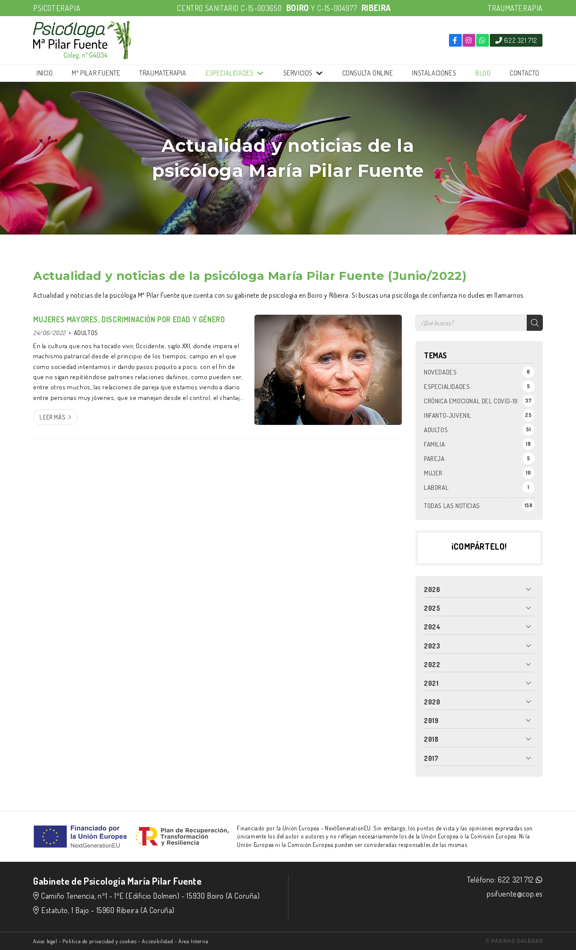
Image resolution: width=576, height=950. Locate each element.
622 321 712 (516, 879)
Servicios (298, 73)
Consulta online (367, 73)
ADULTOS (86, 332)
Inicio (45, 73)
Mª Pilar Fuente (96, 73)
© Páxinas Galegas (514, 941)
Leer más (52, 417)
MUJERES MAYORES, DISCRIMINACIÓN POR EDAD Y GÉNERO (129, 319)
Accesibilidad (157, 941)
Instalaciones (434, 73)
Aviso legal (45, 941)
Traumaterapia (162, 73)
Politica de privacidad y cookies (99, 941)
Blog (483, 73)
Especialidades (230, 73)
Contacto (524, 73)
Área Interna (193, 941)
